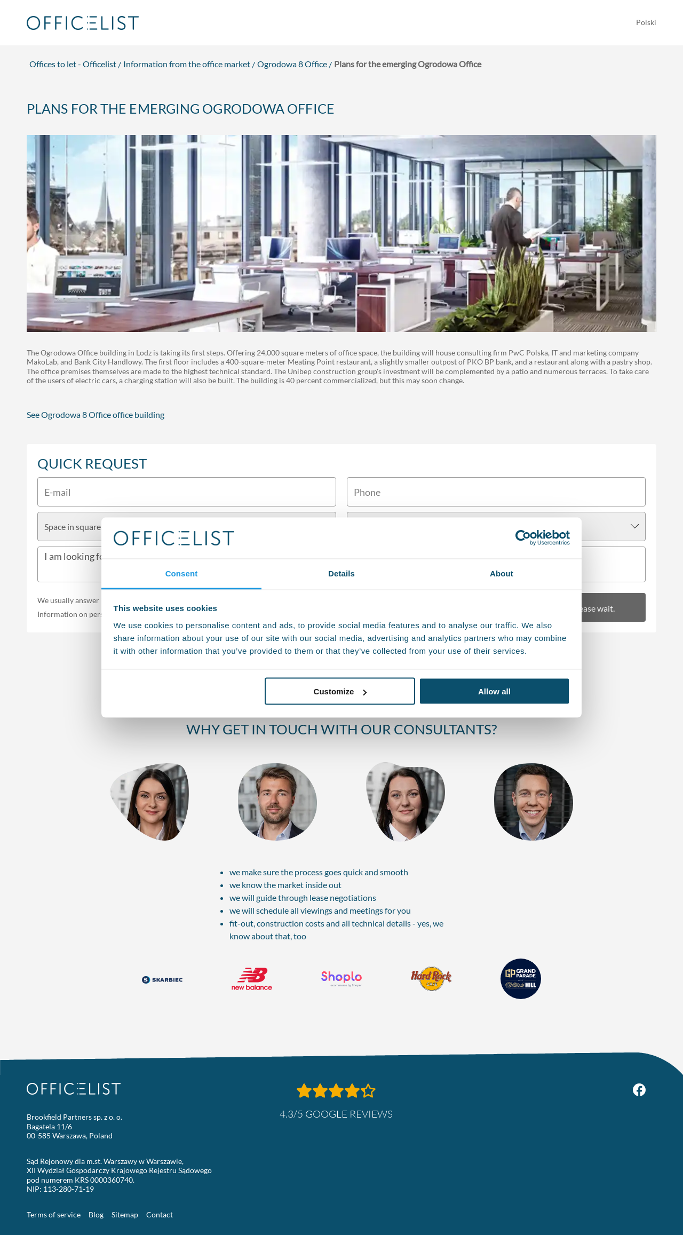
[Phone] (496, 491)
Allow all (494, 691)
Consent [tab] (181, 572)
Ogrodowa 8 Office (292, 64)
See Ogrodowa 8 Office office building (95, 414)
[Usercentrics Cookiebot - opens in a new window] (523, 538)
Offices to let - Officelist (72, 64)
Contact (159, 1214)
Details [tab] (341, 572)
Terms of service (54, 1214)
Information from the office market (186, 64)
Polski (646, 22)
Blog (96, 1214)
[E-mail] (186, 491)
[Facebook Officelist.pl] (639, 1090)
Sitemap (125, 1214)
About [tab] (501, 572)
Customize (340, 691)
